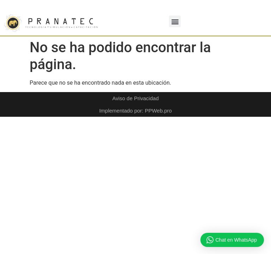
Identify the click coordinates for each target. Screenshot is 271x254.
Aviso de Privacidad (135, 98)
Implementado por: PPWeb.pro (135, 111)
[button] (175, 21)
